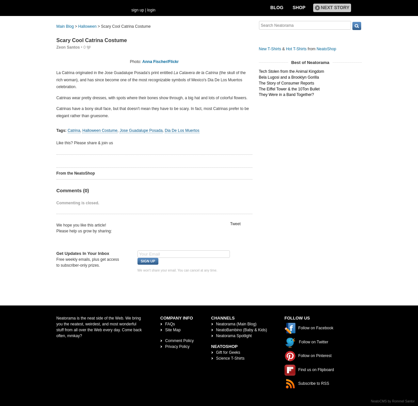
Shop (299, 7)
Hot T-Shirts (296, 49)
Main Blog (65, 26)
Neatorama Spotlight (234, 336)
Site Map (173, 330)
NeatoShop (326, 49)
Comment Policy (179, 340)
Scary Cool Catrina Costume (91, 40)
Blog (276, 7)
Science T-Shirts (230, 358)
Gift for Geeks (228, 352)
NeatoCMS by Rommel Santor (393, 401)
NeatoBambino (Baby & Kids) (241, 330)
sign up (137, 10)
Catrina (74, 130)
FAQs (170, 324)
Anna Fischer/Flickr (160, 61)
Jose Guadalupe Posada (141, 130)
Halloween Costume (99, 130)
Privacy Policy (177, 346)
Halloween (87, 26)
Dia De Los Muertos (182, 130)
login (151, 10)
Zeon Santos (68, 47)
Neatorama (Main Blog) (236, 324)
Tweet (235, 224)
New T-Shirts (270, 49)
